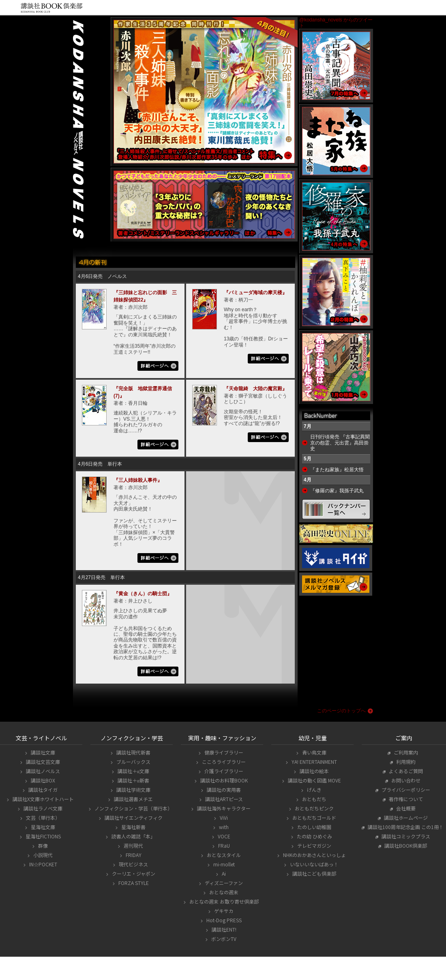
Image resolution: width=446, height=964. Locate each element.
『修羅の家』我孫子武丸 (337, 491)
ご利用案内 (405, 752)
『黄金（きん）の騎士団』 (143, 593)
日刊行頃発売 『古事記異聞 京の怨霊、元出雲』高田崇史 (340, 442)
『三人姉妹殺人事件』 (138, 480)
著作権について (405, 798)
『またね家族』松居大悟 (337, 469)
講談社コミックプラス (405, 836)
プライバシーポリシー (405, 789)
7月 (307, 426)
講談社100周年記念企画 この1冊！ (405, 826)
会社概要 (405, 808)
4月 (307, 480)
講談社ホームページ (405, 817)
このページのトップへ (341, 711)
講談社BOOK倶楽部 (404, 845)
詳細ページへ (157, 367)
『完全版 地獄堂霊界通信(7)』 (143, 392)
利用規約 (405, 761)
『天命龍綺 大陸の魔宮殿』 (255, 388)
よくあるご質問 (405, 770)
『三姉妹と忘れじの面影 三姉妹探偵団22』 (145, 296)
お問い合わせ (404, 780)
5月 (307, 459)
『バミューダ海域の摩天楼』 (255, 292)
